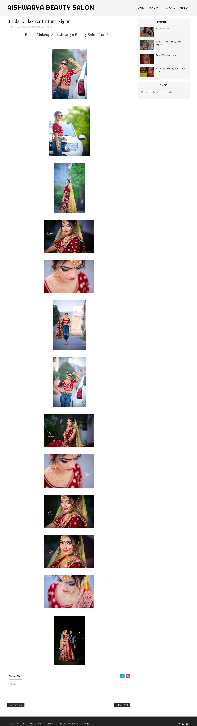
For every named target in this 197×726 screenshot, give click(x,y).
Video (183, 7)
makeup (40, 27)
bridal (32, 27)
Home (140, 7)
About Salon (162, 28)
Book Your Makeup (166, 55)
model (49, 27)
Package (169, 7)
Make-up (154, 7)
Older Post (122, 705)
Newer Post (15, 705)
